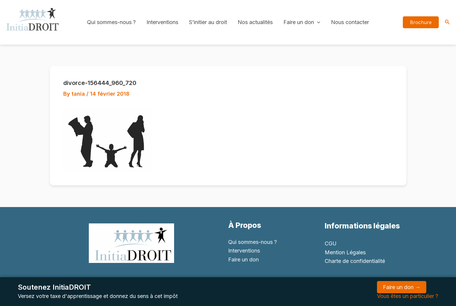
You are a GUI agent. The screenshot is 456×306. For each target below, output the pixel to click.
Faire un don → (401, 287)
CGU (331, 243)
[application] (317, 22)
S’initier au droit (208, 22)
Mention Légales (345, 252)
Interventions (162, 22)
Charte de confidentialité (355, 261)
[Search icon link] (447, 22)
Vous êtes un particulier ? (407, 296)
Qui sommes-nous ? (111, 22)
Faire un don (301, 22)
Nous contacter (350, 22)
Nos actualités (255, 22)
